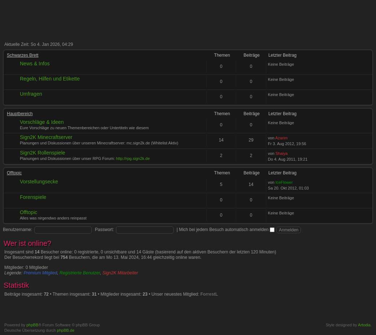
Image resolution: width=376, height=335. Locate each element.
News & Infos (34, 63)
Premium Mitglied (40, 272)
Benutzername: (17, 229)
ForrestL (209, 294)
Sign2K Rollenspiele (42, 153)
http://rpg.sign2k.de (133, 158)
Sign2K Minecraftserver (46, 137)
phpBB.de (65, 330)
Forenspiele (33, 197)
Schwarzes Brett (22, 55)
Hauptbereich (20, 113)
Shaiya (282, 153)
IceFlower (284, 182)
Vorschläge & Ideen (42, 122)
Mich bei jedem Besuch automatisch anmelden (226, 229)
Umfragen (31, 94)
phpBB (32, 325)
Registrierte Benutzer (80, 272)
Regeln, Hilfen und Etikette (50, 79)
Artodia (364, 325)
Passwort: (104, 229)
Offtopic (14, 172)
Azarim (281, 138)
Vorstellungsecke (39, 181)
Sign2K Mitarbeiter (120, 272)
